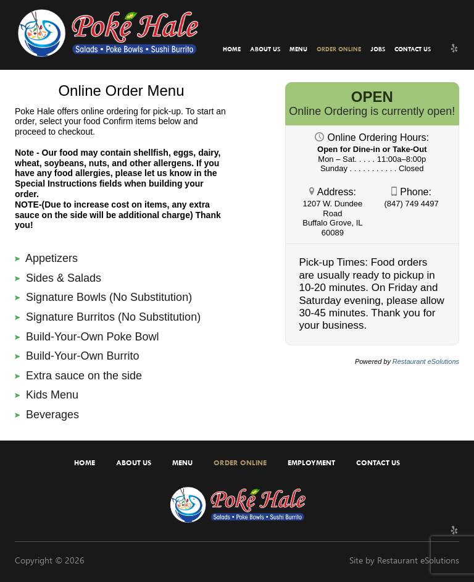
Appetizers (46, 258)
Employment (311, 462)
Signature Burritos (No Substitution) (108, 317)
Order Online (339, 49)
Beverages (47, 414)
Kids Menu (46, 395)
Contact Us (412, 49)
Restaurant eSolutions (418, 560)
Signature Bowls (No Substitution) (103, 297)
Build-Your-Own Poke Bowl (87, 337)
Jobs (377, 49)
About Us (265, 49)
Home (232, 49)
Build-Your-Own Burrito (77, 356)
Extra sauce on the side (78, 375)
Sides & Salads (58, 278)
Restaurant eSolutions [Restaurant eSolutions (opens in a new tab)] (426, 361)
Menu (298, 49)
